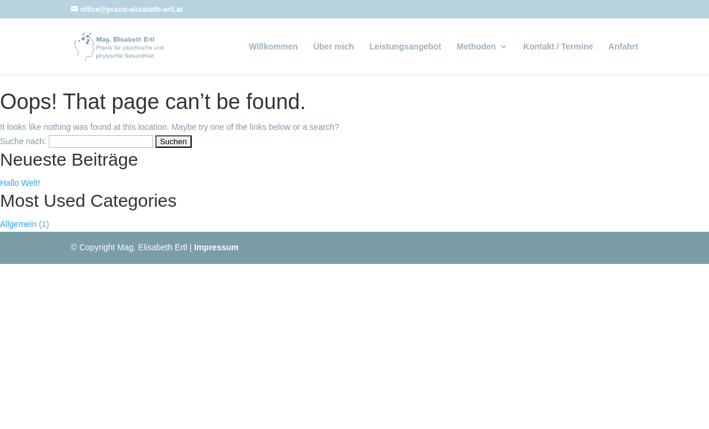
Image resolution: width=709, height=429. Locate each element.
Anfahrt (623, 46)
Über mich (333, 46)
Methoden (476, 46)
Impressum (216, 247)
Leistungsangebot (406, 46)
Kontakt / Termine (558, 46)
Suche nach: (23, 141)
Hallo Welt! (20, 183)
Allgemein (18, 224)
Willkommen (273, 46)
